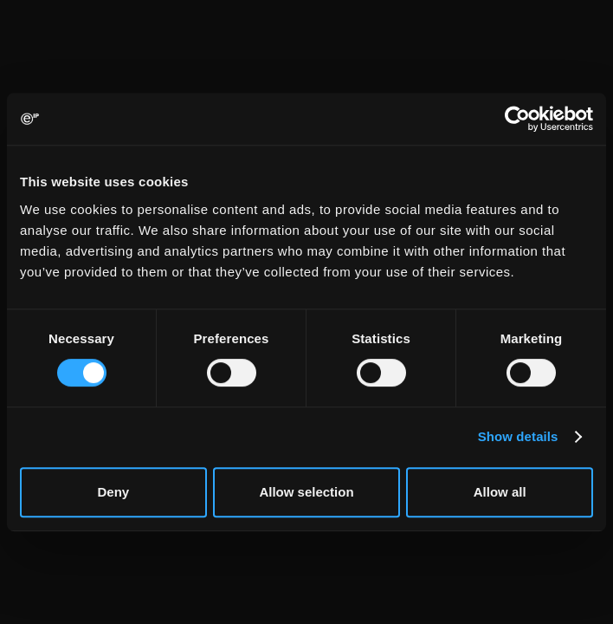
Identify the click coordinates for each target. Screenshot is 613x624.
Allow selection (306, 491)
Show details (518, 436)
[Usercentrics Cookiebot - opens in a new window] (517, 119)
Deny (113, 491)
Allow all (500, 491)
